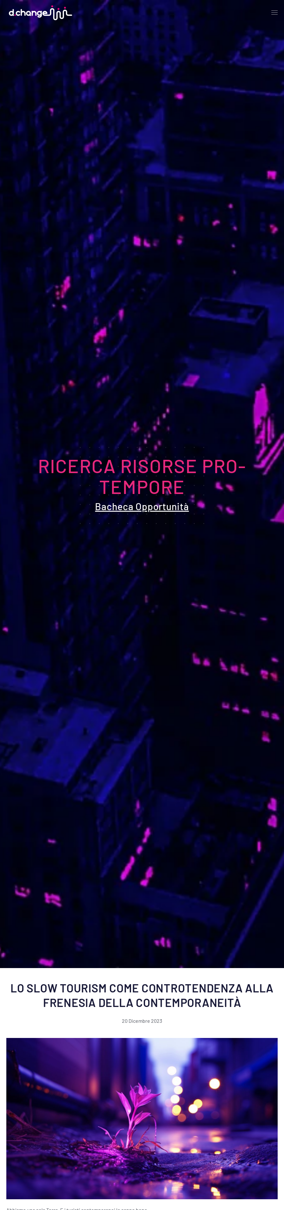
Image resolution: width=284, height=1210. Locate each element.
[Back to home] (39, 12)
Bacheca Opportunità (142, 506)
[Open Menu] (274, 12)
